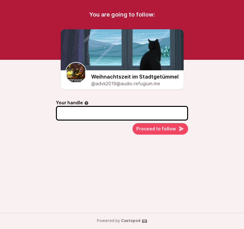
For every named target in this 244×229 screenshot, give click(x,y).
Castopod (134, 221)
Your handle (72, 102)
